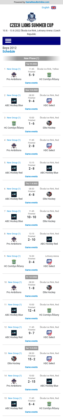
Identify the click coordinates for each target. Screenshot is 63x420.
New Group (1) (14, 69)
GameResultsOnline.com (37, 2)
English (51, 7)
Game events (31, 83)
